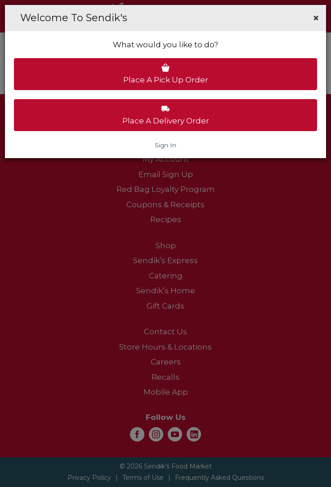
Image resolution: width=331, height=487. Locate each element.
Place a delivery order (165, 115)
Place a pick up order (165, 74)
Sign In (165, 145)
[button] (316, 18)
